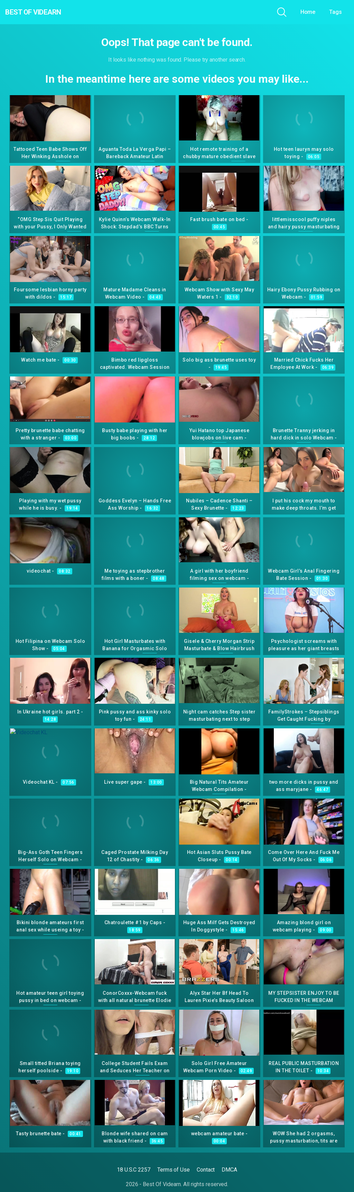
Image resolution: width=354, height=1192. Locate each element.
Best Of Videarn (44, 12)
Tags (335, 12)
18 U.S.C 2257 (133, 1169)
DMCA (229, 1169)
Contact (206, 1169)
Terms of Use (173, 1169)
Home (308, 12)
